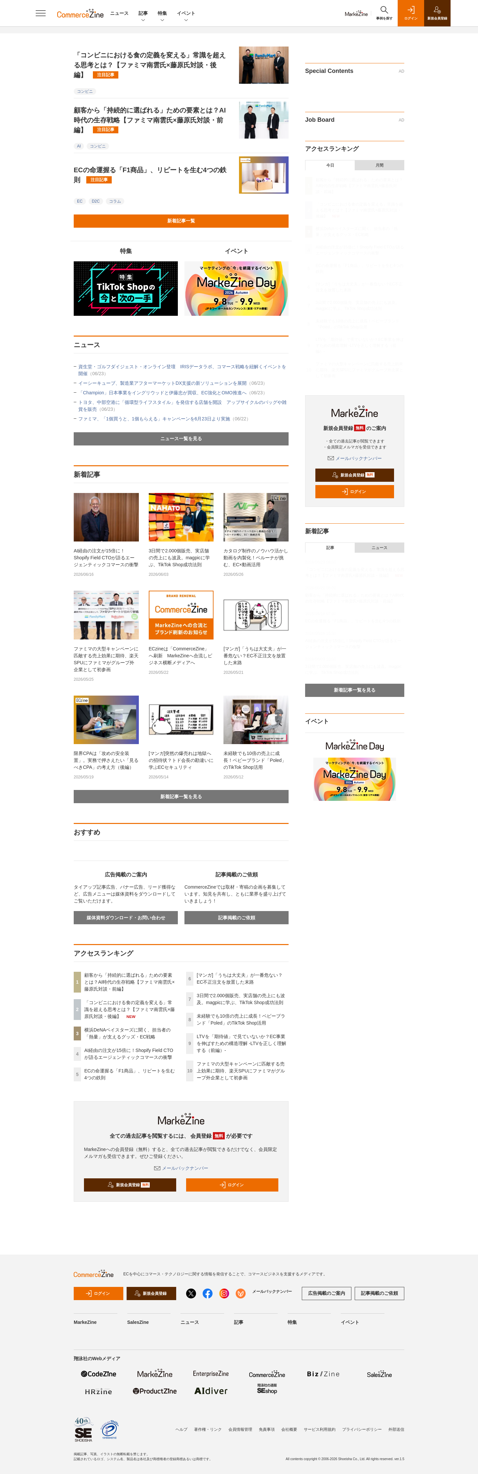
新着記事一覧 (181, 220)
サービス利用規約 (320, 1429)
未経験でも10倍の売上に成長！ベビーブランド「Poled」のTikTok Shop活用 (254, 760)
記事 (143, 14)
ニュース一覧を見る (181, 438)
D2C (96, 201)
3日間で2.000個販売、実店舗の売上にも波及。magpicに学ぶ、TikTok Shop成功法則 (179, 557)
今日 (330, 165)
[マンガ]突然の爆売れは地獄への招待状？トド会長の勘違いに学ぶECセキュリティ (181, 760)
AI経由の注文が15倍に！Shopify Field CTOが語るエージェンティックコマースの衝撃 (106, 557)
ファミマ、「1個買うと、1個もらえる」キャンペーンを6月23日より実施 (164, 418)
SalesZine (138, 1322)
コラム (115, 201)
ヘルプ (181, 1429)
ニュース (119, 13)
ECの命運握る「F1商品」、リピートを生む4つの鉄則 (150, 174)
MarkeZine (85, 1322)
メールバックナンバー (181, 1168)
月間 (379, 165)
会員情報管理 (240, 1429)
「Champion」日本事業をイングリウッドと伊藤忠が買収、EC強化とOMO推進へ (172, 392)
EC (80, 201)
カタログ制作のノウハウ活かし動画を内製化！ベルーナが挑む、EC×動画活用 (255, 557)
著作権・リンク (208, 1429)
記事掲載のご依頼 (236, 917)
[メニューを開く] (40, 13)
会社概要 (289, 1429)
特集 (162, 14)
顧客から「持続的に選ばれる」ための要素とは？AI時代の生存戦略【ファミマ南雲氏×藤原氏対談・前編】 (150, 120)
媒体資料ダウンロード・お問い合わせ (126, 917)
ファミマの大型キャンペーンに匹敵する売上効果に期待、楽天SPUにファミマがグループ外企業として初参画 (106, 659)
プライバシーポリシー (362, 1429)
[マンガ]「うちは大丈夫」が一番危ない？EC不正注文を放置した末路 (254, 655)
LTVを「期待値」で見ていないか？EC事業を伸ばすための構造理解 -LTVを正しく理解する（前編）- (241, 1043)
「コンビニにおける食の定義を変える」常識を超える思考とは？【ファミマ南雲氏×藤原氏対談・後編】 (150, 65)
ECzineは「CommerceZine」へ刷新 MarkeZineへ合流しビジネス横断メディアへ (180, 655)
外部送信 (396, 1429)
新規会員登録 (128, 1185)
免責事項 (267, 1429)
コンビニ (85, 91)
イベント (186, 14)
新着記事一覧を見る (181, 796)
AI (79, 146)
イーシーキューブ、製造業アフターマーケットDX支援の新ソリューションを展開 (173, 383)
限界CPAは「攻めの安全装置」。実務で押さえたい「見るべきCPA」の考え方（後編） (106, 760)
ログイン (231, 1185)
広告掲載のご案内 (326, 1293)
